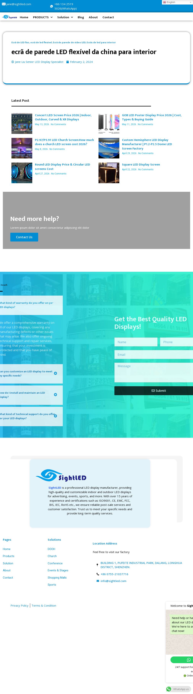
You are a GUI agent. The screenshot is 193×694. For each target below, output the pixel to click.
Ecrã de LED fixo (20, 42)
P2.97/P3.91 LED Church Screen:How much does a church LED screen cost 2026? (64, 142)
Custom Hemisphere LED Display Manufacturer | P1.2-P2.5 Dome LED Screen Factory (147, 144)
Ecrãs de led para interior (101, 42)
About (93, 17)
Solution (65, 17)
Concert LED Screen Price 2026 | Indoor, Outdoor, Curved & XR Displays (63, 117)
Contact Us (25, 236)
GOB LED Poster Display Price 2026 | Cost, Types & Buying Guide (152, 117)
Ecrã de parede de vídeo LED (69, 42)
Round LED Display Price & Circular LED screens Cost (62, 167)
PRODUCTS (42, 17)
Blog (81, 17)
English (169, 2)
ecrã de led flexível (41, 42)
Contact (108, 17)
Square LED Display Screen (141, 164)
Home (24, 17)
